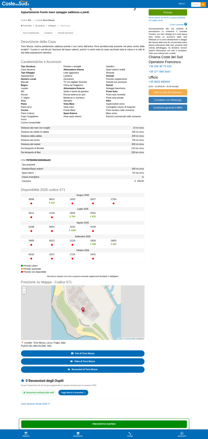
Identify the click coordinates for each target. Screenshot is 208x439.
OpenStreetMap (130, 339)
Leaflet (120, 339)
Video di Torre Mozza (82, 361)
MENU (182, 4)
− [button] (24, 292)
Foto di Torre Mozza (82, 353)
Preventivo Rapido (104, 424)
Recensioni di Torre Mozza (83, 369)
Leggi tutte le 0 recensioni (73, 392)
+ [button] (24, 288)
